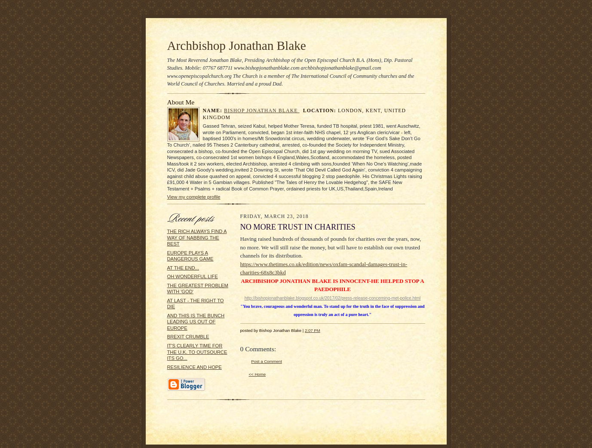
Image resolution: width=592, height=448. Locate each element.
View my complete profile (194, 196)
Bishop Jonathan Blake (262, 111)
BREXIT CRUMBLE (188, 336)
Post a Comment (266, 361)
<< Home (257, 374)
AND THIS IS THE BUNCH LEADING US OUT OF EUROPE (196, 322)
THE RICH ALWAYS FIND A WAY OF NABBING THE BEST (197, 237)
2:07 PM (312, 330)
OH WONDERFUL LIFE (192, 276)
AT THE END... (183, 267)
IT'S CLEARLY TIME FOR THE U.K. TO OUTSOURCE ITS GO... (197, 352)
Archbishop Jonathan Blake (236, 45)
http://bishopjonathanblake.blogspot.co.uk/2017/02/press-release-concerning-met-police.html (333, 298)
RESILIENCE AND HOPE (194, 367)
